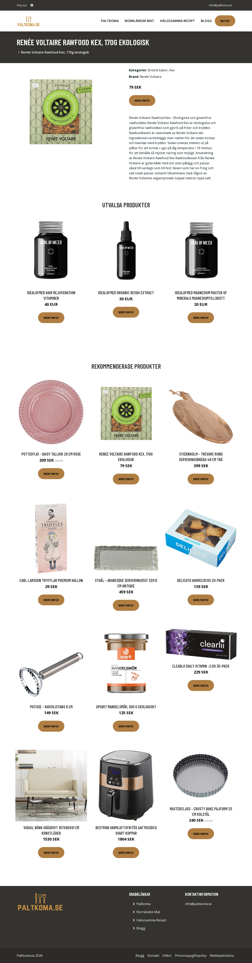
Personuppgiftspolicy (191, 955)
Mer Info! (142, 100)
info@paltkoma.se (220, 5)
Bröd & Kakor (158, 70)
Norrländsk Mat (139, 21)
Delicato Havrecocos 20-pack (201, 580)
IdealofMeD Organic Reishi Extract (126, 292)
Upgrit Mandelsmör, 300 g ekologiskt (126, 706)
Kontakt (153, 955)
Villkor (167, 955)
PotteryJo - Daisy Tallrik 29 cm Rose (51, 453)
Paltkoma (110, 21)
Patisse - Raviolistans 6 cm (51, 706)
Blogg (206, 21)
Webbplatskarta (222, 955)
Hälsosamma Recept (177, 21)
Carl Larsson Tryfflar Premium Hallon (51, 580)
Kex (172, 70)
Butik (225, 21)
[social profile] (32, 5)
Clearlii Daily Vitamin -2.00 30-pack (200, 665)
